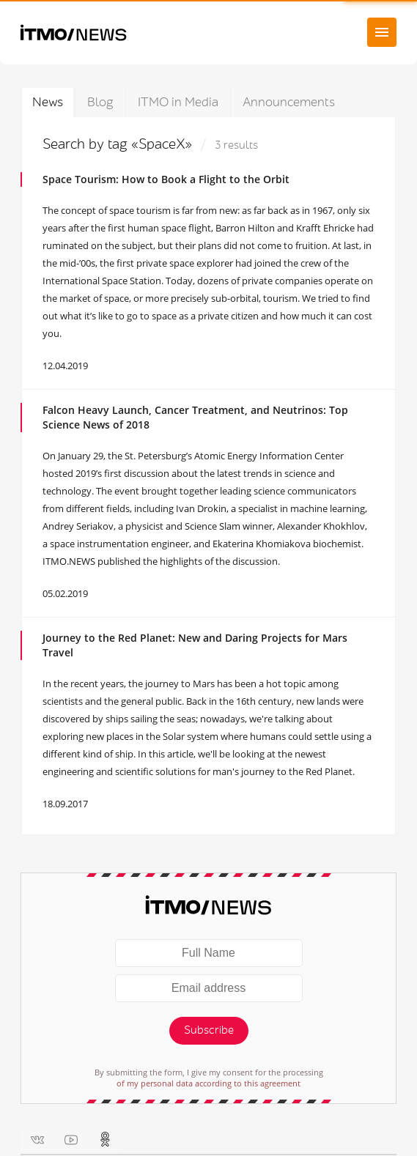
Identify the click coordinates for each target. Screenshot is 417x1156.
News (47, 102)
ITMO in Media (178, 102)
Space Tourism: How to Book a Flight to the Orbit (166, 179)
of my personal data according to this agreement (208, 1083)
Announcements (289, 102)
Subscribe (209, 1030)
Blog (100, 102)
